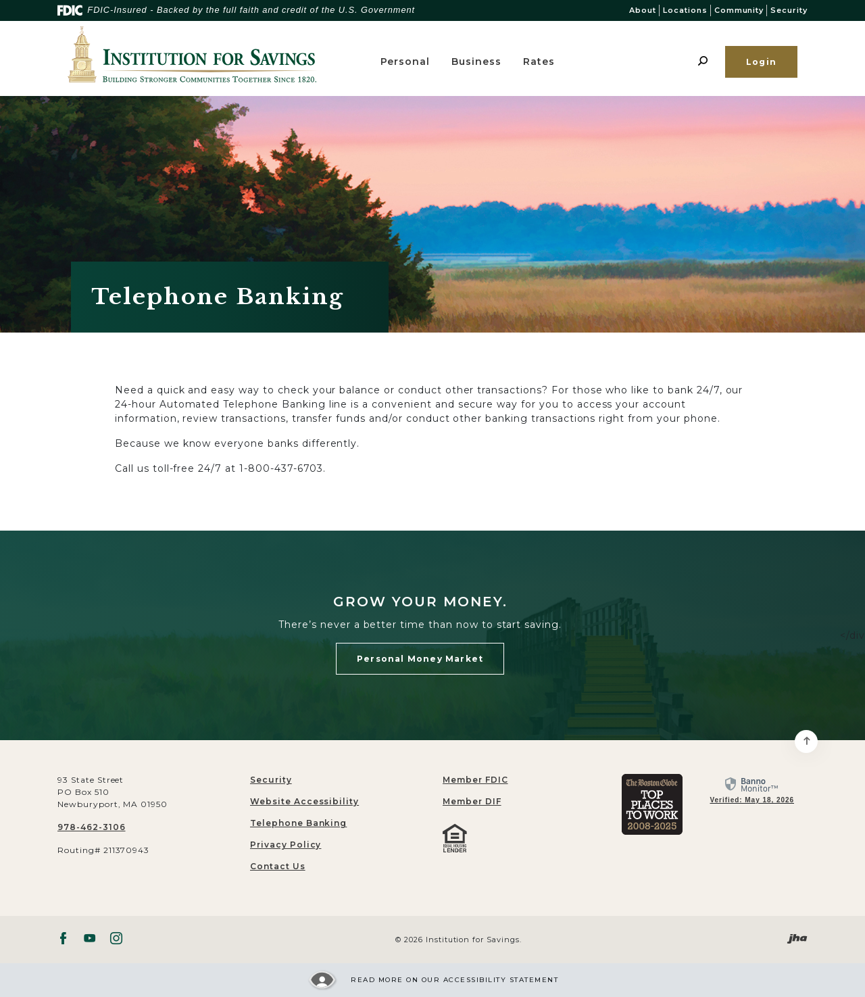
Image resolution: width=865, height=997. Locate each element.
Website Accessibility (304, 801)
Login (761, 62)
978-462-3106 (91, 827)
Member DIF (472, 801)
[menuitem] (529, 780)
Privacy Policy (285, 845)
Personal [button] (405, 61)
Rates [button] (539, 61)
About (642, 10)
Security (789, 10)
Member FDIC (475, 780)
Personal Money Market (420, 659)
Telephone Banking (298, 823)
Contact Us (277, 866)
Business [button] (476, 61)
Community (739, 10)
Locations (685, 10)
